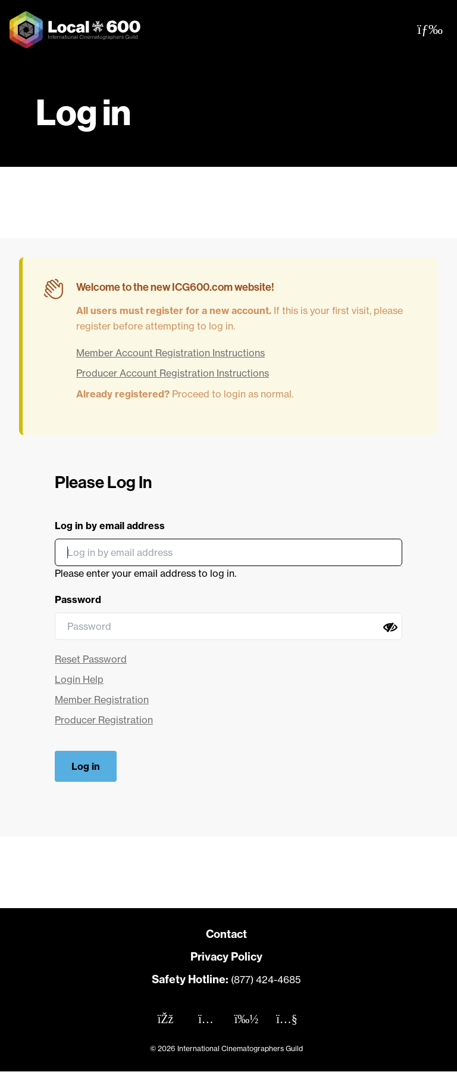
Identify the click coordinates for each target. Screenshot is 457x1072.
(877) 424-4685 (266, 980)
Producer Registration (104, 720)
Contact (226, 934)
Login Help (79, 679)
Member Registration (102, 700)
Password (78, 599)
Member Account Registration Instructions (170, 353)
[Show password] (390, 627)
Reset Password (91, 659)
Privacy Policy (226, 957)
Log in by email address (110, 526)
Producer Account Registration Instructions (172, 373)
